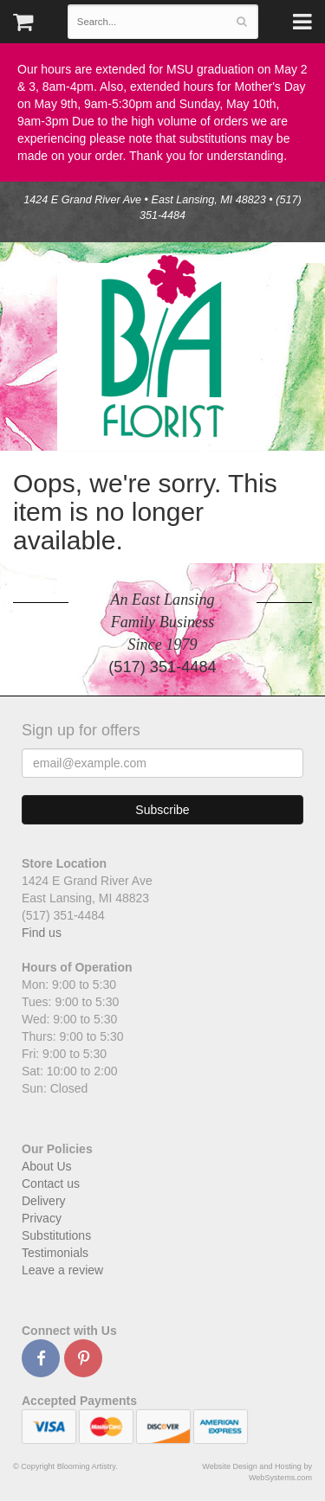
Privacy (42, 1218)
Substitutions (56, 1235)
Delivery (44, 1201)
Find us (42, 933)
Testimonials (55, 1253)
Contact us (51, 1183)
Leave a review (62, 1270)
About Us (47, 1166)
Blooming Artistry (162, 346)
